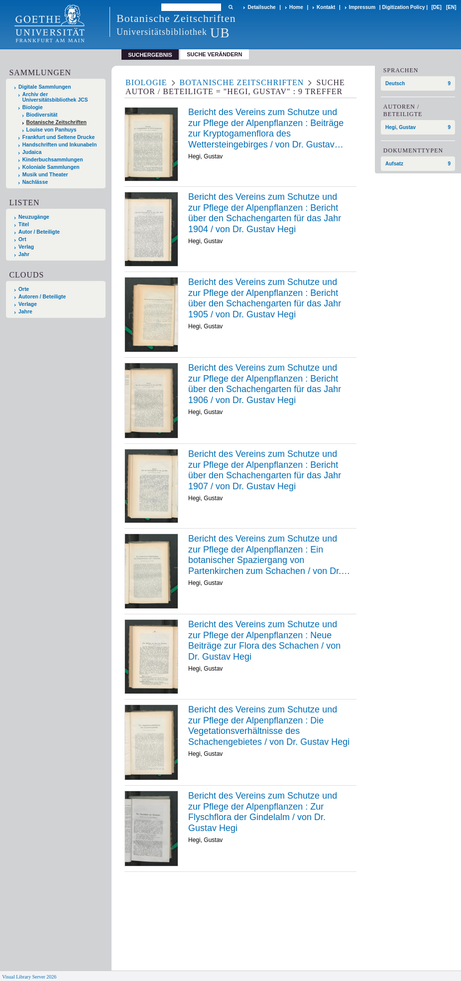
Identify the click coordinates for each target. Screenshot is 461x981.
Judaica (32, 152)
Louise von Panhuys (51, 130)
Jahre (25, 311)
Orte (23, 289)
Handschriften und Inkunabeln (59, 144)
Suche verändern (214, 54)
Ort (22, 239)
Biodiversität (42, 115)
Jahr (23, 254)
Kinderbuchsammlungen (52, 159)
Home (296, 7)
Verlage (27, 304)
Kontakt (326, 7)
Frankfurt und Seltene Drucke (58, 137)
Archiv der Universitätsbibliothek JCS (55, 97)
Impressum (362, 7)
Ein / (269, 555)
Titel (23, 224)
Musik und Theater (45, 174)
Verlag (26, 247)
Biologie (32, 107)
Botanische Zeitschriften (56, 122)
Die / (268, 725)
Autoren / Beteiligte (42, 296)
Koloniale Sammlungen (51, 167)
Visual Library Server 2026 (29, 977)
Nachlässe (35, 182)
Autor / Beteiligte (39, 232)
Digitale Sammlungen (44, 87)
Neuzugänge (33, 217)
